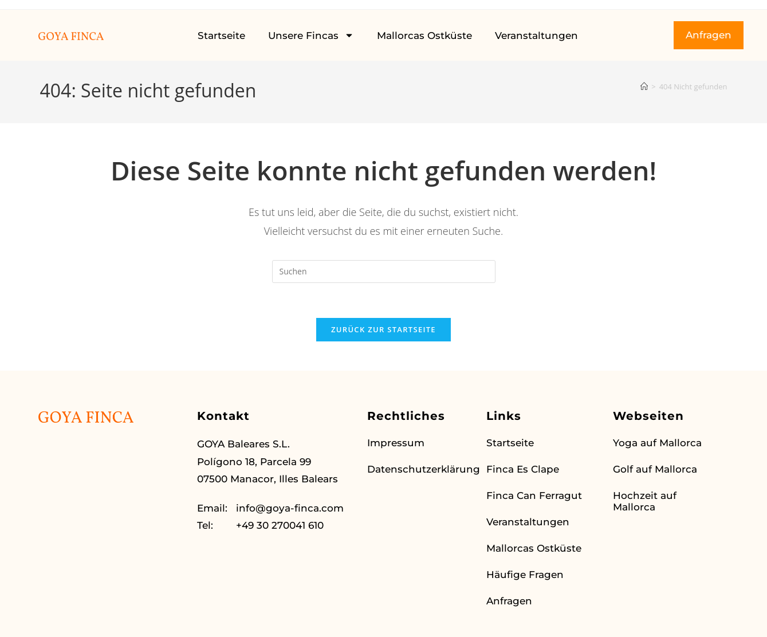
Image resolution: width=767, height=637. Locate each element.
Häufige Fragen (525, 574)
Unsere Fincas (311, 35)
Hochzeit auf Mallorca (644, 501)
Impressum (395, 443)
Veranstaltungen (536, 35)
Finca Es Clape (522, 469)
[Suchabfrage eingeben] (383, 271)
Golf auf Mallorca (655, 469)
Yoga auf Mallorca (657, 443)
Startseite (221, 35)
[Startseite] (644, 86)
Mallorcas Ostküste (424, 35)
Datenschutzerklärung (421, 469)
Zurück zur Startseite (383, 329)
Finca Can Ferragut (534, 495)
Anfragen (509, 601)
